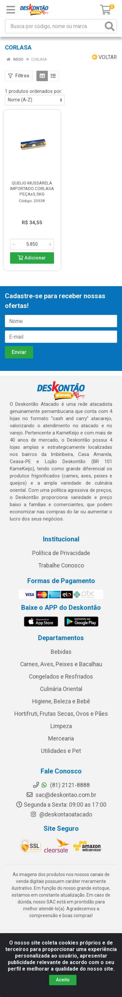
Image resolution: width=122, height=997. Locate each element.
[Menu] (11, 10)
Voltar (104, 57)
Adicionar (32, 258)
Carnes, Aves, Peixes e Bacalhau (61, 664)
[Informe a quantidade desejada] (32, 244)
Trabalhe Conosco (61, 565)
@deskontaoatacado (61, 814)
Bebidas (61, 652)
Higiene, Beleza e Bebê (61, 701)
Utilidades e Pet (61, 751)
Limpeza (61, 726)
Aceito (63, 979)
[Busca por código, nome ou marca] (54, 26)
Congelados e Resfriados (61, 676)
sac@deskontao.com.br (61, 795)
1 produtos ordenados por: (33, 91)
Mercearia (61, 738)
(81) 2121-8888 (61, 785)
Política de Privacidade (61, 553)
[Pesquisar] (109, 26)
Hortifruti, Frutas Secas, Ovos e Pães (61, 714)
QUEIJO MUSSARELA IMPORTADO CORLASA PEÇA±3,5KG (32, 188)
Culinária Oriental (61, 689)
